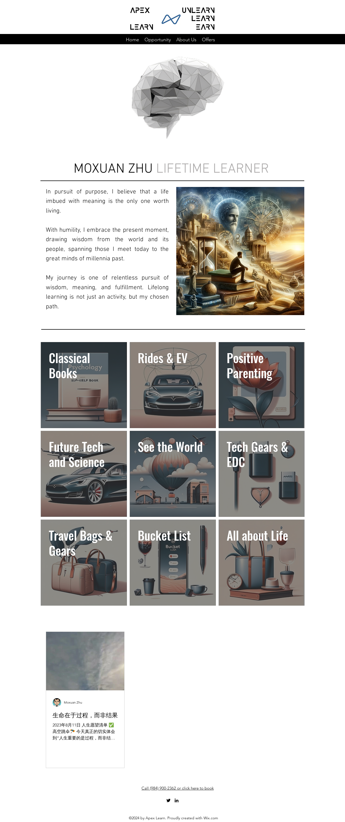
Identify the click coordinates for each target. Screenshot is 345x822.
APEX (140, 9)
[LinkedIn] (176, 800)
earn (205, 26)
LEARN (141, 26)
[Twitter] (168, 800)
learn (203, 17)
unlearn (198, 9)
